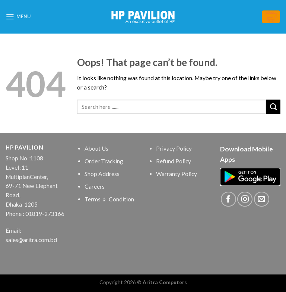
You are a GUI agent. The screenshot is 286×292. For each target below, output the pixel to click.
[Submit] (273, 107)
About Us (96, 148)
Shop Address (102, 173)
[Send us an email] (261, 199)
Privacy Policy (174, 148)
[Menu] (18, 17)
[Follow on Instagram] (244, 199)
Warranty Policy (176, 173)
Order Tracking (104, 161)
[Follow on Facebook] (228, 199)
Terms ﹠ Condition (109, 199)
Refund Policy (173, 161)
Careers (95, 186)
